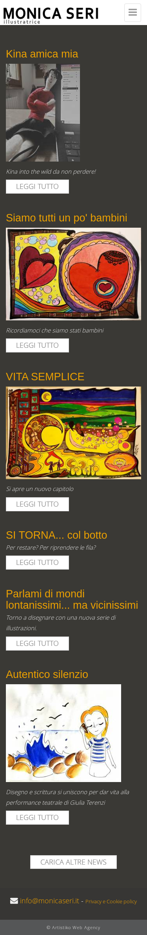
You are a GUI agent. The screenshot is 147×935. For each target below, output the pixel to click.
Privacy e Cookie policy (111, 901)
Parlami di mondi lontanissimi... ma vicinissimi (72, 599)
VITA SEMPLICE (45, 377)
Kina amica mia (42, 54)
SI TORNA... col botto (56, 535)
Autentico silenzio (47, 674)
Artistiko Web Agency (76, 927)
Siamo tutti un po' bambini (66, 218)
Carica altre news (73, 862)
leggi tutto (37, 186)
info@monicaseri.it (49, 900)
